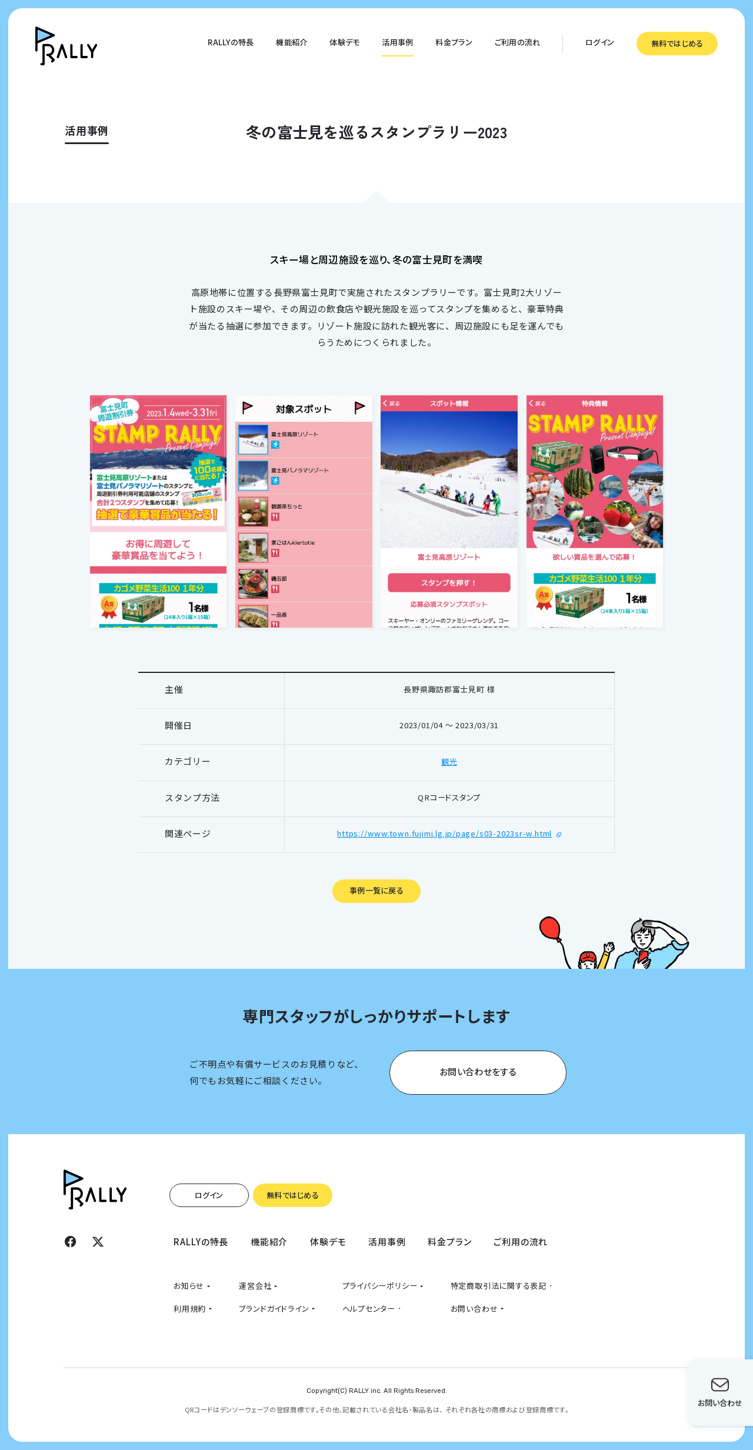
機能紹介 (291, 42)
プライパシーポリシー (380, 1285)
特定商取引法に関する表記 (499, 1285)
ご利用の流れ (518, 42)
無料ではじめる (677, 43)
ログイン (599, 42)
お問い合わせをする (478, 1071)
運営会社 (255, 1285)
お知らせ (189, 1285)
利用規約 (190, 1308)
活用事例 (397, 42)
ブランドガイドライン (274, 1308)
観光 (449, 761)
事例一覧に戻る (376, 890)
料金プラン (453, 42)
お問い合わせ (474, 1308)
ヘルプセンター (369, 1308)
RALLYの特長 (231, 42)
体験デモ (344, 42)
